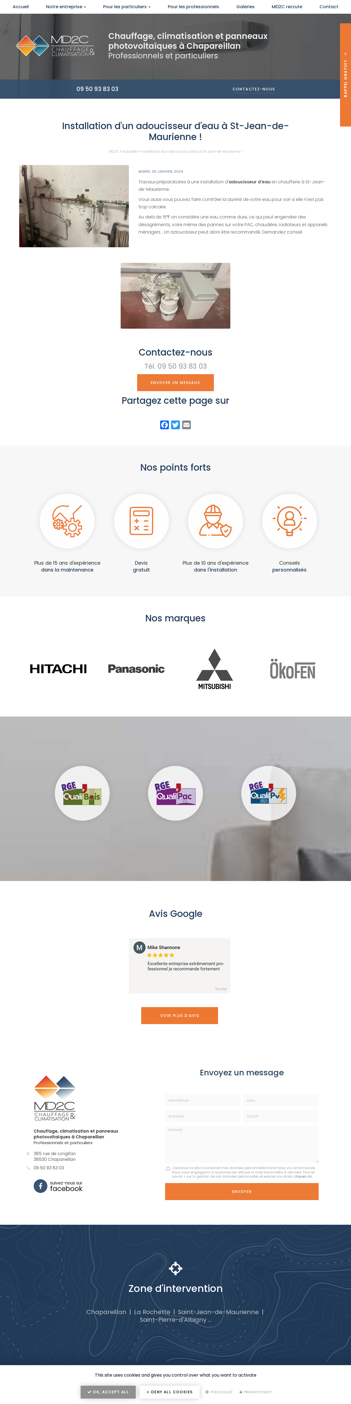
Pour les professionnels (193, 7)
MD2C (114, 151)
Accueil (21, 7)
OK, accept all (108, 1392)
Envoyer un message (175, 382)
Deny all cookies (169, 1392)
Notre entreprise (66, 7)
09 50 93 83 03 (97, 89)
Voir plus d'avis (179, 1015)
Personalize (219, 1392)
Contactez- (254, 89)
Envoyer (242, 1191)
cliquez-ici (303, 1176)
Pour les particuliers (127, 7)
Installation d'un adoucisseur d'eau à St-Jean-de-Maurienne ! (192, 151)
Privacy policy (255, 1392)
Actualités (130, 151)
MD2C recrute (287, 7)
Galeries (245, 7)
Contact (328, 7)
